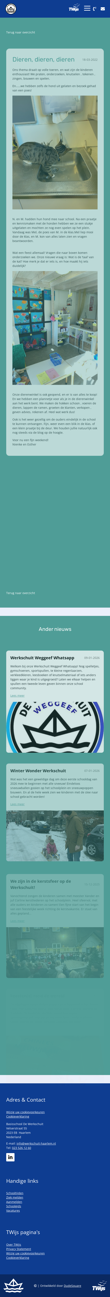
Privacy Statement (18, 1249)
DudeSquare (72, 1286)
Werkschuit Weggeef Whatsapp (42, 666)
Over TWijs (13, 1245)
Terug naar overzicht (20, 32)
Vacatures (13, 1210)
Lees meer (17, 704)
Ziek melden (14, 1197)
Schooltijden (14, 1193)
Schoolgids (13, 1206)
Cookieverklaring (17, 1116)
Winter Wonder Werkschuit (38, 780)
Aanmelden (14, 1202)
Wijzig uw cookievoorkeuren (25, 1112)
